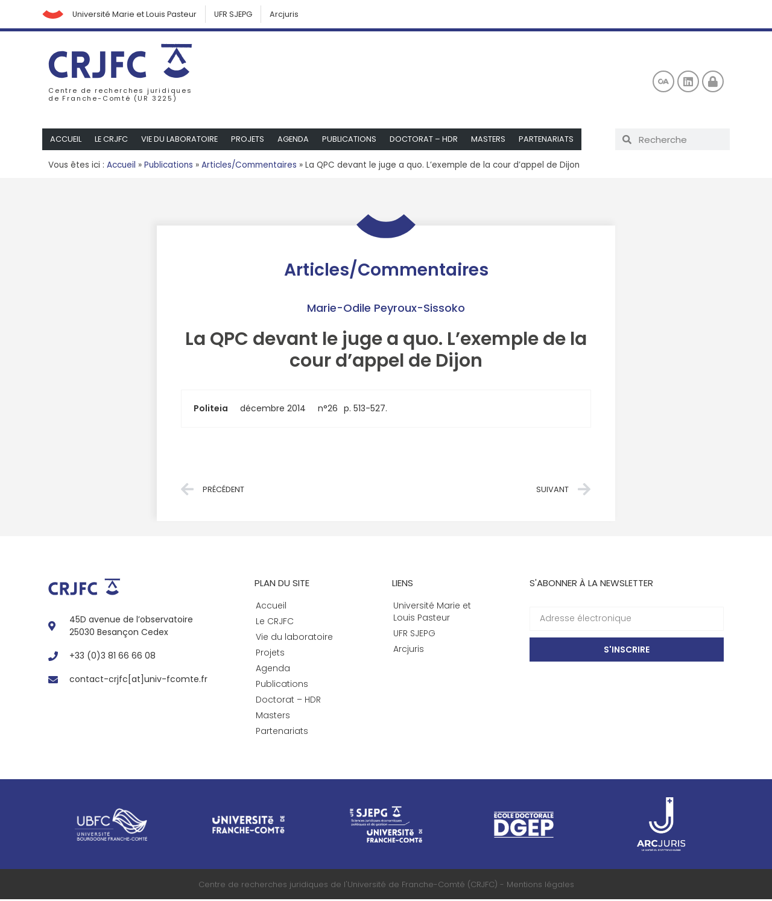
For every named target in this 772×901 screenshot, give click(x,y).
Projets (250, 141)
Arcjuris (292, 15)
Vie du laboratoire (181, 141)
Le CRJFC (112, 141)
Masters (492, 141)
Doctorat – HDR (427, 141)
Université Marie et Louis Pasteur (138, 15)
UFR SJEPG (239, 15)
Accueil (66, 141)
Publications (353, 141)
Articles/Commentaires (249, 166)
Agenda (296, 141)
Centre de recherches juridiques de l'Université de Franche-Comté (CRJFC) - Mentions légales (386, 885)
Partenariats (550, 141)
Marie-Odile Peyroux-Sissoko (386, 309)
